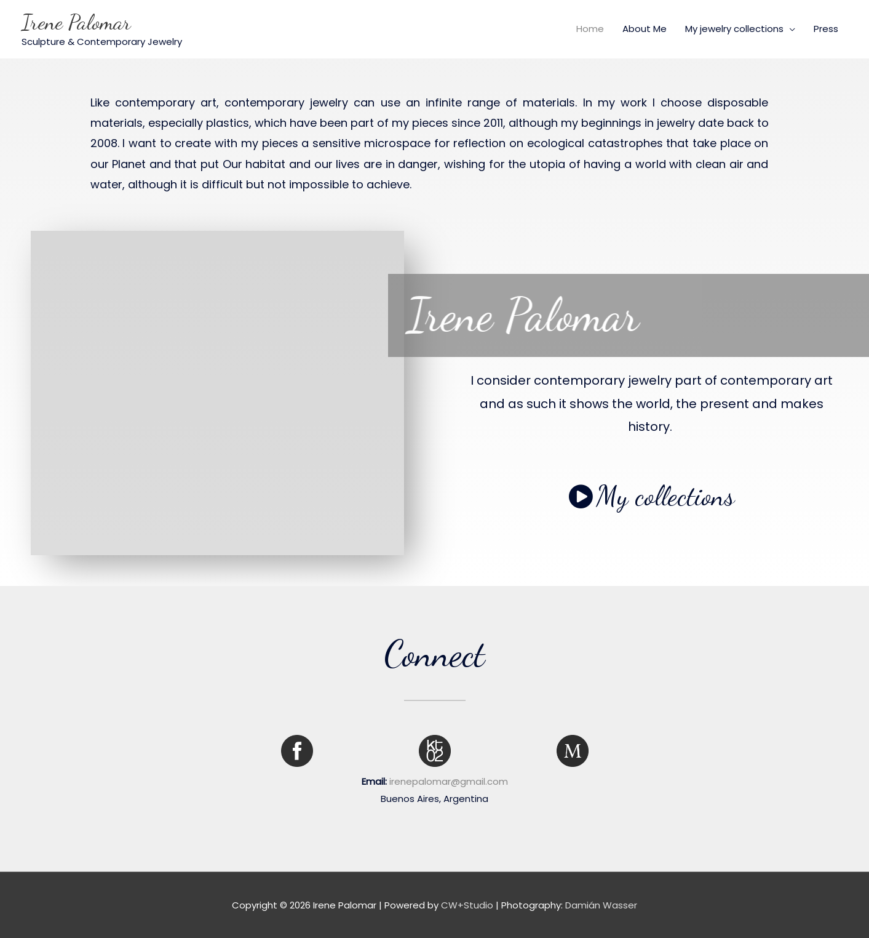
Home (590, 28)
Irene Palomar (76, 22)
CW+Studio (467, 905)
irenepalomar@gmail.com (448, 781)
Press (826, 28)
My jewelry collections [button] (734, 28)
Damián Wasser (601, 905)
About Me (644, 28)
